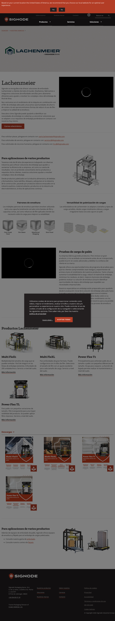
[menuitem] (43, 22)
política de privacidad (37, 314)
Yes (53, 10)
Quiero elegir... (47, 320)
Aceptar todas (63, 320)
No (62, 10)
